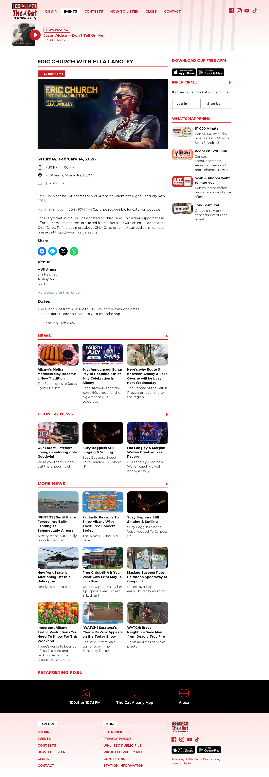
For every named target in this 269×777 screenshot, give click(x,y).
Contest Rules (117, 759)
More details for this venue (59, 292)
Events (70, 11)
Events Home (53, 73)
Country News (55, 414)
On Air (51, 11)
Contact (172, 11)
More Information (51, 209)
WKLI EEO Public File (122, 745)
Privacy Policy (117, 739)
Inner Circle (185, 82)
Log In (181, 104)
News (44, 336)
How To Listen (124, 11)
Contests (93, 11)
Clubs (151, 11)
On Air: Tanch (54, 40)
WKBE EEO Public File (123, 752)
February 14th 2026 (59, 323)
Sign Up (214, 104)
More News (51, 484)
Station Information (123, 766)
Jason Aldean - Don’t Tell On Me (73, 35)
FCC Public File (117, 732)
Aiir (190, 763)
